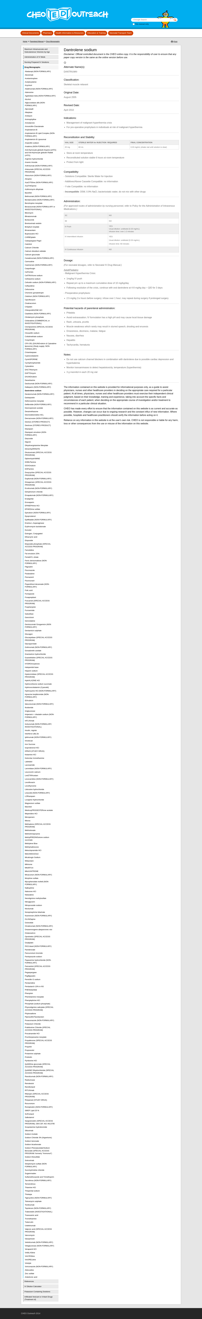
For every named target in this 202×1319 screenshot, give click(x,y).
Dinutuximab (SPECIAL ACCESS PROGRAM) (38, 453)
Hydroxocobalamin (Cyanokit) (37, 687)
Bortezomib (29, 220)
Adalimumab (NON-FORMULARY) (39, 89)
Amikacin (28, 116)
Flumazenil (29, 577)
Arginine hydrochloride (34, 159)
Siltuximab (29, 1130)
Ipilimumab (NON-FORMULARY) (38, 737)
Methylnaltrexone (32, 847)
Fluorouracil (29, 581)
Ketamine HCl (30, 755)
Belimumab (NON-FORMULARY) (38, 196)
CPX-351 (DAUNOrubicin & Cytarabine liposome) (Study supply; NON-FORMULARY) (40, 346)
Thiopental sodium (32, 1191)
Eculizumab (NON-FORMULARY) (38, 488)
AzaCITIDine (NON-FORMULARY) (39, 182)
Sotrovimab (29, 1160)
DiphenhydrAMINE (32, 459)
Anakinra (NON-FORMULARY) (37, 146)
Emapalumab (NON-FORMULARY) (39, 495)
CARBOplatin (30, 237)
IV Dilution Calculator (33, 1286)
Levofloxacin (30, 782)
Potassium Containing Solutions (37, 1292)
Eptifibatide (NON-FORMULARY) (38, 520)
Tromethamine (30, 1219)
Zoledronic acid (31, 1277)
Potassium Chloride (33, 1024)
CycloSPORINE (31, 359)
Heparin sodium (31, 671)
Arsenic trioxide (31, 162)
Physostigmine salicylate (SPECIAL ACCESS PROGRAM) (39, 1008)
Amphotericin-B (31, 130)
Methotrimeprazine (32, 834)
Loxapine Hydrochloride (34, 800)
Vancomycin (30, 1235)
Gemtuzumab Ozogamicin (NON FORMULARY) (38, 625)
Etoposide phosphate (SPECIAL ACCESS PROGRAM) (38, 545)
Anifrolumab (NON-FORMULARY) (38, 166)
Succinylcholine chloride (34, 1170)
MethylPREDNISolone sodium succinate (37, 838)
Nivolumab (29, 909)
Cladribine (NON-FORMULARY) (38, 314)
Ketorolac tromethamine (34, 758)
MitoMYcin (29, 868)
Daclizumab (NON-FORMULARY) (38, 384)
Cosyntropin (30, 340)
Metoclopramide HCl (33, 850)
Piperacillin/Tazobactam (34, 1017)
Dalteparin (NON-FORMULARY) (38, 387)
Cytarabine (29, 366)
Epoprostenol (30, 516)
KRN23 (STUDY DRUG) (34, 751)
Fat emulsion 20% (32, 554)
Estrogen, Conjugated (34, 534)
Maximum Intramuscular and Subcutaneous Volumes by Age (37, 50)
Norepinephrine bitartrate (35, 912)
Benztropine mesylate (33, 203)
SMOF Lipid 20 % (32, 1110)
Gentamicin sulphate (33, 631)
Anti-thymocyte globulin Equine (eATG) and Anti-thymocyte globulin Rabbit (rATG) (40, 152)
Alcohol (28, 99)
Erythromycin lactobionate (35, 526)
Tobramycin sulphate (33, 1201)
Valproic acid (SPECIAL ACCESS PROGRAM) (38, 1230)
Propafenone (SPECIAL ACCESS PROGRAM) (38, 1041)
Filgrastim (29, 567)
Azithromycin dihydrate (34, 189)
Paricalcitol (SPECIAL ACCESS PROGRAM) (37, 967)
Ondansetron (30, 933)
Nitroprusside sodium (33, 905)
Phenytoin (29, 993)
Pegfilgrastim (30, 976)
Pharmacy (47, 33)
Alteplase (28, 112)
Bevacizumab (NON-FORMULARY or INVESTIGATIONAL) (40, 208)
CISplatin (28, 307)
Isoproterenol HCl (32, 748)
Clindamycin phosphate (34, 317)
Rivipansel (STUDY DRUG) (36, 1100)
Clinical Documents (30, 33)
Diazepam (29, 429)
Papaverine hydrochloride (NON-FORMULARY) (38, 961)
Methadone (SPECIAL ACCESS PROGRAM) (38, 825)
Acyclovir (28, 85)
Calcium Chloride (32, 248)
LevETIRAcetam (31, 775)
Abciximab (29, 75)
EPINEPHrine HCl (32, 506)
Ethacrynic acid (31, 537)
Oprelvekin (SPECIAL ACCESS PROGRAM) (37, 937)
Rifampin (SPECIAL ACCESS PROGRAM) (37, 1095)
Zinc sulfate (29, 1273)
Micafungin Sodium (32, 857)
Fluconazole (30, 570)
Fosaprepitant (30, 597)
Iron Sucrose (30, 744)
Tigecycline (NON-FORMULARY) (38, 1198)
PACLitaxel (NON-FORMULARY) (38, 946)
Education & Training (97, 33)
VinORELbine (30, 1260)
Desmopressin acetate (34, 408)
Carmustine (29, 261)
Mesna (27, 821)
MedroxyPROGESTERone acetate (39, 810)
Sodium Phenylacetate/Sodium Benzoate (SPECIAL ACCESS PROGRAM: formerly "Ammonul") (38, 1150)
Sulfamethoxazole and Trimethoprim (39, 1177)
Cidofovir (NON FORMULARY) (37, 296)
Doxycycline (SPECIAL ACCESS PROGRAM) (38, 473)
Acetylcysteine (30, 82)
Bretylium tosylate (32, 227)
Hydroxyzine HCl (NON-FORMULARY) (40, 691)
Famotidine (29, 550)
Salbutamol (29, 1117)
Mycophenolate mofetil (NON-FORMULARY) (37, 883)
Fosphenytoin (30, 607)
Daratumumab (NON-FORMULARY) (39, 394)
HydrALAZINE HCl (32, 680)
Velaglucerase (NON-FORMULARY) (39, 1246)
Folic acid (29, 590)
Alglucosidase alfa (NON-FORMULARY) (35, 104)
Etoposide (29, 540)
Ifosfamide (29, 707)
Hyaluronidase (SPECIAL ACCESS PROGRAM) (39, 675)
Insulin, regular (31, 730)
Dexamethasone (31, 411)
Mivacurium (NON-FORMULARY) (38, 875)
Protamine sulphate (33, 1054)
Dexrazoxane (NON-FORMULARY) (39, 418)
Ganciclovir (29, 617)
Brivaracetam (30, 230)
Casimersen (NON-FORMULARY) (38, 265)
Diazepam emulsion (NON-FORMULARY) (36, 433)
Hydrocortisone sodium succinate (38, 684)
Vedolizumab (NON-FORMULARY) (39, 1242)
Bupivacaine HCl (31, 234)
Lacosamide (30, 765)
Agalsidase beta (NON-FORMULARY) (40, 96)
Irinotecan (29, 741)
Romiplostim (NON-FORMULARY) (39, 1107)
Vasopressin (30, 1239)
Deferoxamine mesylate (34, 401)
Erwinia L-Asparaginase (34, 523)
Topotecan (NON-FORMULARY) (38, 1208)
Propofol (28, 1047)
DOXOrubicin (30, 466)
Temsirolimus (30, 1184)
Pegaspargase (31, 972)
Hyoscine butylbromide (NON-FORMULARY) (37, 695)
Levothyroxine (30, 786)
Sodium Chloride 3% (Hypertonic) (38, 1137)
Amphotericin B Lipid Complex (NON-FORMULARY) (40, 134)
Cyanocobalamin (31, 356)
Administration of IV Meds (35, 57)
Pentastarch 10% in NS (34, 986)
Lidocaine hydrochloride (34, 789)
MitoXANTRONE (31, 871)
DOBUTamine (30, 462)
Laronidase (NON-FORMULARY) (38, 768)
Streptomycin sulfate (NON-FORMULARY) (36, 1165)
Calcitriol (28, 244)
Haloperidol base (32, 667)
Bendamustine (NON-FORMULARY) (39, 200)
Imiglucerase (30, 711)
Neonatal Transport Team (121, 33)
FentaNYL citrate (31, 557)
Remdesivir (29, 1083)
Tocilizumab (29, 1205)
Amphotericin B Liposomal (35, 139)
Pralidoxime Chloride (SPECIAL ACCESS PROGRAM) (37, 1028)
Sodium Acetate (31, 1134)
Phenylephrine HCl (32, 1000)
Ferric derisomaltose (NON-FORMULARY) (36, 562)
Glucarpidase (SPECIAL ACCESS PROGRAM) (38, 638)
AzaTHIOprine (30, 186)
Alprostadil (29, 109)
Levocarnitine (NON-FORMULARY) (39, 779)
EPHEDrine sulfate (32, 509)
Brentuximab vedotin (33, 223)
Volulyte (28, 1263)
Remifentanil (30, 1087)
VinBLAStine (30, 1253)
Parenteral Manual (37, 41)
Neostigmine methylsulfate (35, 898)
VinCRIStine (30, 1256)
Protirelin (28, 1057)
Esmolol (28, 530)
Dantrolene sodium (33, 391)
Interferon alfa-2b (32, 734)
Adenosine (29, 92)
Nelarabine (29, 895)
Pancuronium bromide (34, 953)
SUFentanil (29, 1114)
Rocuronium (30, 1103)
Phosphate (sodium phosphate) (37, 1004)
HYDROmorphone (32, 664)
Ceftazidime (30, 286)
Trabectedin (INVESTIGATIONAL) (38, 1212)
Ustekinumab (30, 1226)
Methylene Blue (31, 843)
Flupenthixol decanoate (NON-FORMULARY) (37, 585)
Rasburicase (30, 1080)
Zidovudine (29, 1270)
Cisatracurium (30, 303)
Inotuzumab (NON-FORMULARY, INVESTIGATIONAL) (38, 725)
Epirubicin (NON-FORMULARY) (38, 513)
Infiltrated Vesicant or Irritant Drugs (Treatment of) (39, 1298)
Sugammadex (30, 1173)
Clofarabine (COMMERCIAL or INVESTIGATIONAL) (37, 322)
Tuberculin (29, 1222)
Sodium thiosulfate (32, 1157)
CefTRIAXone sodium (34, 275)
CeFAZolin (29, 272)
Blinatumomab (30, 216)
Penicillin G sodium (32, 979)
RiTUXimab (29, 1090)
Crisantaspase (30, 352)
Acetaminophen (31, 78)
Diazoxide (29, 438)
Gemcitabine (30, 621)
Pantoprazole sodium (33, 957)
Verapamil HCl (30, 1249)
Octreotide (29, 923)
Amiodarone (30, 123)
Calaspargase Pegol (33, 241)
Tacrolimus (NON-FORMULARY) (38, 1180)
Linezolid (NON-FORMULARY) (37, 793)
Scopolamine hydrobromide (36, 1127)
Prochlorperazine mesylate (35, 1037)
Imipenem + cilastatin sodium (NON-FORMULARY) (39, 715)
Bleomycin (29, 213)
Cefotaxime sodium (32, 279)
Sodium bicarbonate (33, 1144)
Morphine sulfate (31, 878)
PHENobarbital (31, 990)
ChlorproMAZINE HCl (33, 310)
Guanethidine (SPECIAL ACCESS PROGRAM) (38, 659)
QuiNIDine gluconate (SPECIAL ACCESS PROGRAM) (37, 1065)
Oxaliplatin (29, 943)
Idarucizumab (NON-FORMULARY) (39, 704)
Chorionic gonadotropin (34, 293)
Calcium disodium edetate (35, 251)
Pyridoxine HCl (31, 1061)
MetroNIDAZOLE (32, 854)
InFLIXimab (29, 721)
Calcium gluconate (32, 255)
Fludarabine (30, 574)
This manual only (142, 24)
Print (175, 42)
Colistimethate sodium (34, 336)
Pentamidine (30, 983)
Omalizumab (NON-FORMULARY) (39, 926)
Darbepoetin (30, 398)
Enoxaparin (29, 502)
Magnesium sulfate (32, 803)
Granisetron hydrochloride (35, 654)
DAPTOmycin (30, 373)
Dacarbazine (30, 380)
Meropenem (30, 817)
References (29, 1281)
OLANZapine (30, 919)
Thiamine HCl (30, 1187)
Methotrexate (30, 830)
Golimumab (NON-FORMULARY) (38, 647)
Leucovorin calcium (32, 772)
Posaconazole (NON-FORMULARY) (39, 1020)
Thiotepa (28, 1194)
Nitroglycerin (30, 902)
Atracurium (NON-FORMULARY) (38, 175)
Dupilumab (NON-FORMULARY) (38, 479)
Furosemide (30, 610)
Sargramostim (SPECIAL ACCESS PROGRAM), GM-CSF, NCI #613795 (40, 1122)
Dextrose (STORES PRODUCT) (38, 425)
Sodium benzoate (32, 1141)
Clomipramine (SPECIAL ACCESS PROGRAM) (39, 328)
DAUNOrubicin (31, 377)
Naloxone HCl (30, 891)
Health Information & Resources (69, 33)
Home (25, 41)
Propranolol (29, 1050)
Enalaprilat (29, 499)
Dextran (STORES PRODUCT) (37, 422)
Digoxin (28, 442)
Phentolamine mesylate (34, 997)
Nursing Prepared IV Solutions (37, 62)
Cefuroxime (29, 289)
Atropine (28, 179)
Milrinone (28, 864)
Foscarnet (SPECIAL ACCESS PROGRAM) (37, 602)
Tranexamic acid (31, 1215)
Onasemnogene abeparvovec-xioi (38, 929)
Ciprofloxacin (30, 300)
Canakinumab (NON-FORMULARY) (39, 258)
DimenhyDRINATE (32, 449)
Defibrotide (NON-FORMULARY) (38, 404)
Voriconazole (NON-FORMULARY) (39, 1266)
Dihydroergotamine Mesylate (36, 445)
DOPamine (29, 469)
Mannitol (28, 807)
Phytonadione (30, 1013)
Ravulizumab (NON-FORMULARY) (39, 1076)
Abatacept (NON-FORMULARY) (38, 71)
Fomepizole (29, 594)
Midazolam (29, 861)
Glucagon (29, 634)
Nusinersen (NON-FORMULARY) (38, 916)
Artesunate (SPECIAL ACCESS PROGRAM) (37, 170)
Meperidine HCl (31, 814)
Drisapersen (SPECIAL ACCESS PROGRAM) (38, 483)
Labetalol (28, 762)
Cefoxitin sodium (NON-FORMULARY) (40, 282)
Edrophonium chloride (34, 492)
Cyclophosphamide (32, 363)
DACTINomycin (31, 370)
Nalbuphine (29, 888)
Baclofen (28, 193)
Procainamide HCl (32, 1033)
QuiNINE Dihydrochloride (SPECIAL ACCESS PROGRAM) (39, 1071)
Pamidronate (30, 950)
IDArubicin (29, 700)
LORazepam (30, 796)
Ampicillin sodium (32, 143)
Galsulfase (29, 614)
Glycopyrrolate (31, 644)
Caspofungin (30, 268)
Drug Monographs (53, 41)
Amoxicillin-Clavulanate (34, 126)
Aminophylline (30, 119)
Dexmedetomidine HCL (34, 415)
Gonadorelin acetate (33, 651)
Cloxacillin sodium (32, 333)
